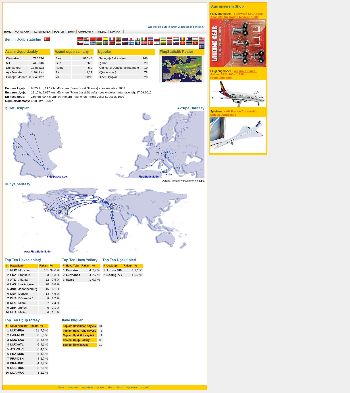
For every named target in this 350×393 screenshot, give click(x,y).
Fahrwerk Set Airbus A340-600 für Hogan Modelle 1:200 (236, 15)
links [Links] (119, 387)
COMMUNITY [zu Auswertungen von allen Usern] (85, 31)
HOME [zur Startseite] (7, 31)
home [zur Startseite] (61, 387)
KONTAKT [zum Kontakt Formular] (116, 31)
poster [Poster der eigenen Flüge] (101, 387)
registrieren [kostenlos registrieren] (87, 387)
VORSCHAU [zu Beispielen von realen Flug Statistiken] (22, 31)
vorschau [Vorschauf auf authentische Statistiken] (72, 387)
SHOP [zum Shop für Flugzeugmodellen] (71, 31)
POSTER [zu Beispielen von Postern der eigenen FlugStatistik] (59, 31)
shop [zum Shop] (110, 387)
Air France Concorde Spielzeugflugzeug (232, 113)
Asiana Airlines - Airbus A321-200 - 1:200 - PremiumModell (233, 74)
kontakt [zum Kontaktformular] (145, 387)
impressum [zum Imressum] (132, 387)
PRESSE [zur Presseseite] (101, 31)
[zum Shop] (238, 6)
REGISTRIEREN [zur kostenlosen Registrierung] (41, 31)
